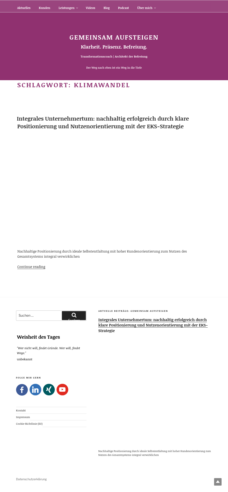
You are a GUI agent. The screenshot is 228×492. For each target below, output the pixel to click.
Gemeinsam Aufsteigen (114, 37)
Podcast (123, 8)
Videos (90, 8)
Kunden (44, 8)
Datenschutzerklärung (31, 479)
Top (218, 482)
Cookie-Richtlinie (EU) (29, 423)
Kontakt (21, 410)
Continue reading (31, 266)
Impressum (23, 417)
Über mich (146, 8)
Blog (107, 8)
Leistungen (69, 8)
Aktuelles (23, 8)
